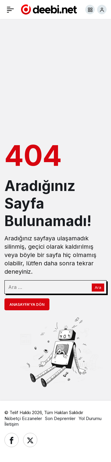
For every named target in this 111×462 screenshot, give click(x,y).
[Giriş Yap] (102, 9)
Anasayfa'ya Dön (26, 304)
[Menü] (10, 9)
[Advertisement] (55, 79)
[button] (90, 9)
